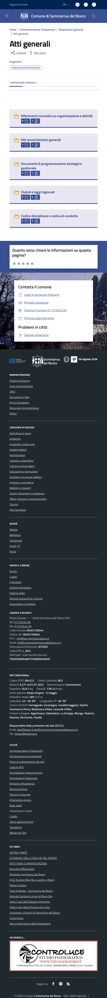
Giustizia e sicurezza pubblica (26, 477)
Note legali (16, 805)
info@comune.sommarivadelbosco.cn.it (39, 643)
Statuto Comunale (20, 794)
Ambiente (15, 439)
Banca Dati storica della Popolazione (30, 924)
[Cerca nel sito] (93, 16)
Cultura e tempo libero (22, 466)
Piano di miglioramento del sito (27, 762)
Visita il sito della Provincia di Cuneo (30, 907)
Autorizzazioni (17, 455)
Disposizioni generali (71, 29)
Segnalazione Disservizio (23, 778)
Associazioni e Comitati (22, 604)
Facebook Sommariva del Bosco (27, 874)
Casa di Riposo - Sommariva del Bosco (31, 891)
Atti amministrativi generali (41, 139)
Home (13, 29)
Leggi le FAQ (17, 767)
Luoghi (13, 577)
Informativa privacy (20, 800)
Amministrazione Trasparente (37, 29)
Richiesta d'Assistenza (22, 784)
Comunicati (16, 540)
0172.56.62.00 (22, 622)
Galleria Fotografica (20, 588)
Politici (13, 413)
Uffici (12, 392)
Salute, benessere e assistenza (27, 493)
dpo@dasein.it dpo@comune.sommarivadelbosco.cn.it (47, 730)
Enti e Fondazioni (19, 402)
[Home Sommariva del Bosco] (51, 16)
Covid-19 (15, 546)
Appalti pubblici (18, 450)
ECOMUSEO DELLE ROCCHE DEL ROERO (33, 858)
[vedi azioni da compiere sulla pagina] (37, 52)
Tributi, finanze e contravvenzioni (28, 499)
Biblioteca (15, 535)
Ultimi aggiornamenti (21, 822)
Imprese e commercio (22, 482)
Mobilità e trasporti (20, 488)
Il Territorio (15, 582)
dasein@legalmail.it (26, 734)
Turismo (14, 504)
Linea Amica (16, 918)
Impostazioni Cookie (21, 811)
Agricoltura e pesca (20, 433)
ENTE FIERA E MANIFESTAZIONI (28, 863)
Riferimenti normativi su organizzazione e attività (56, 115)
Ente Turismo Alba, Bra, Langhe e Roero (32, 880)
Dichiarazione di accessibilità (25, 756)
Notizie (13, 530)
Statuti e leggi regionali (38, 192)
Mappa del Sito (18, 833)
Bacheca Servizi (18, 789)
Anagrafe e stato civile (22, 444)
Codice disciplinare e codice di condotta (49, 216)
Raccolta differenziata (22, 869)
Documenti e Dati (19, 397)
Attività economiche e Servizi (26, 598)
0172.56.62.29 (23, 626)
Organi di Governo (20, 381)
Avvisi (13, 551)
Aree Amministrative (21, 386)
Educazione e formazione (24, 471)
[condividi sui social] (18, 52)
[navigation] (7, 16)
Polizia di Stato (18, 885)
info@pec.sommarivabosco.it (33, 638)
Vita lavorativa (18, 510)
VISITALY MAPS (18, 853)
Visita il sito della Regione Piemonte (30, 902)
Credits (13, 816)
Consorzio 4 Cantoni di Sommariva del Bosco (35, 913)
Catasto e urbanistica (21, 461)
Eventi (13, 571)
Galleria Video (17, 593)
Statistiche (16, 827)
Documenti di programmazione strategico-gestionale (52, 166)
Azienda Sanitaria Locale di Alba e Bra (31, 896)
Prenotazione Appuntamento (26, 773)
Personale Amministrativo (24, 408)
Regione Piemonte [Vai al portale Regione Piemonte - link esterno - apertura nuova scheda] (19, 4)
